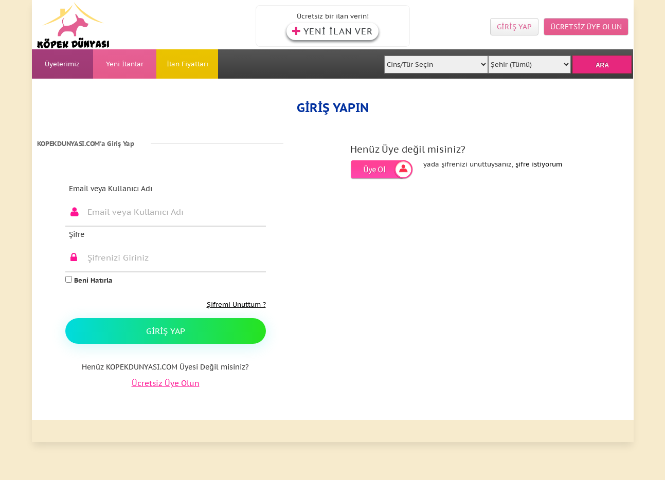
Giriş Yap (165, 331)
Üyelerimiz (62, 64)
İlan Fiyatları (187, 64)
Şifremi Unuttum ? (236, 304)
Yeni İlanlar (124, 64)
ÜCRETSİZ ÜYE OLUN (586, 26)
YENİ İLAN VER (332, 31)
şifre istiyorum (538, 164)
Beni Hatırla (89, 280)
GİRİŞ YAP (514, 26)
